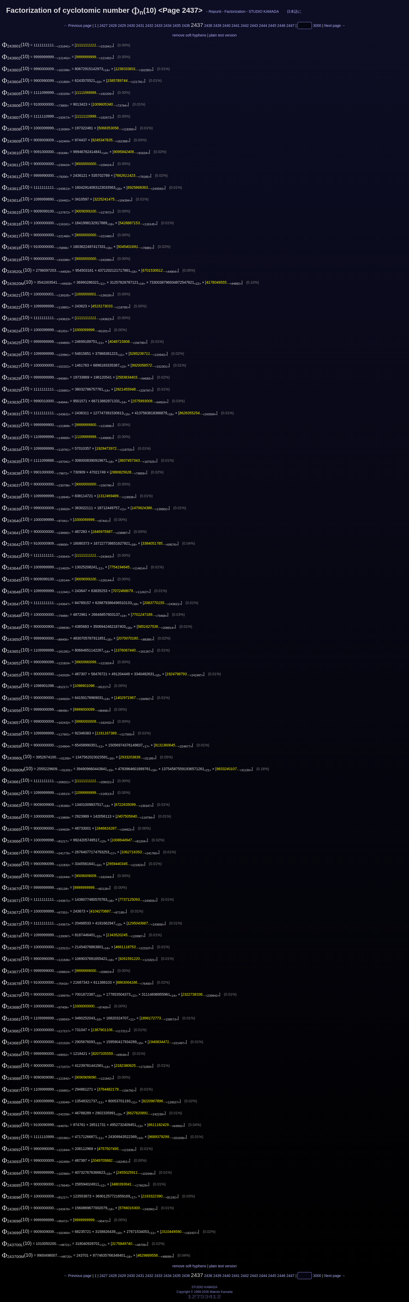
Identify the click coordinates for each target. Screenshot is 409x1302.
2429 (122, 25)
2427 (103, 25)
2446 (281, 25)
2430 (131, 25)
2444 (263, 25)
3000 (317, 25)
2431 (140, 25)
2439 (217, 25)
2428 (113, 25)
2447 (290, 25)
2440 (226, 25)
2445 (272, 25)
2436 (186, 25)
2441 (236, 25)
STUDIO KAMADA (264, 11)
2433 (158, 25)
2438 (208, 25)
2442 (245, 25)
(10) (15, 44)
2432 (149, 25)
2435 (177, 25)
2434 (168, 25)
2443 (254, 25)
